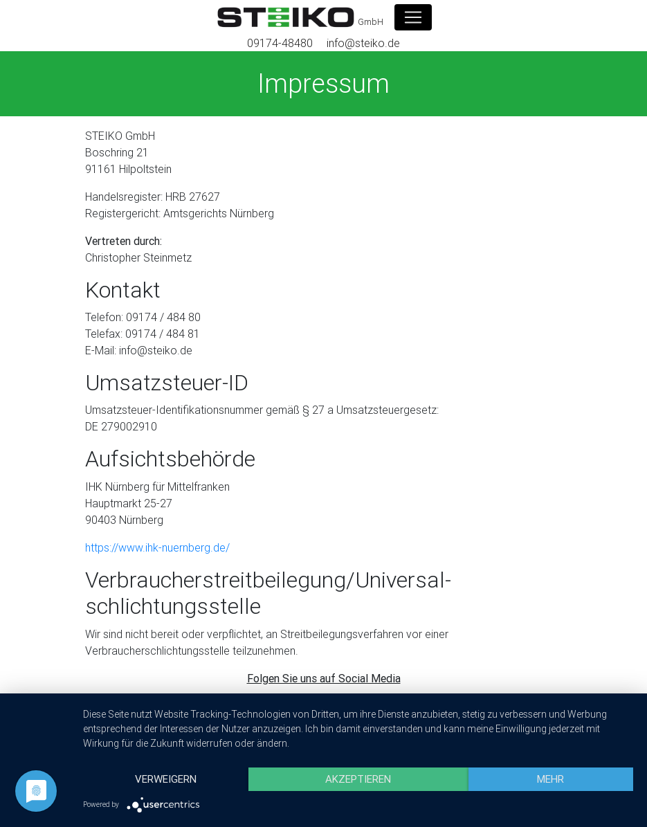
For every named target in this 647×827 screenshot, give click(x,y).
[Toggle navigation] (413, 17)
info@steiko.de (363, 43)
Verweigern (166, 778)
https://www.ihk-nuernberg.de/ (157, 547)
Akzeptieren (358, 778)
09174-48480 (280, 43)
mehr (550, 778)
